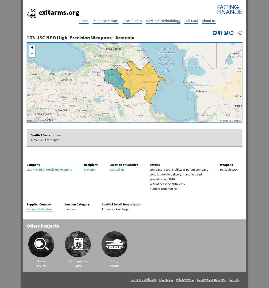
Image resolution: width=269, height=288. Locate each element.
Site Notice (166, 279)
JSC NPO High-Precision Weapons (49, 169)
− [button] (32, 54)
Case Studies (132, 20)
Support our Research (211, 279)
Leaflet (223, 121)
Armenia (89, 169)
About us (209, 20)
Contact (234, 279)
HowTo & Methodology (163, 20)
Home (84, 20)
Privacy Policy (185, 279)
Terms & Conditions (143, 279)
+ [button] (32, 48)
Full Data (191, 20)
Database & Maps (106, 20)
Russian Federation (40, 209)
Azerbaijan (117, 169)
